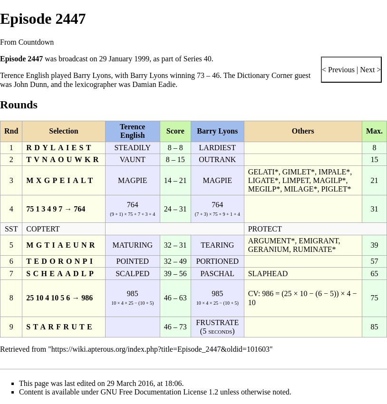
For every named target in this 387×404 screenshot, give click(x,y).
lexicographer (95, 84)
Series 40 (198, 59)
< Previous (338, 70)
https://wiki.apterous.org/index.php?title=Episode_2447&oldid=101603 (160, 349)
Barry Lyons (92, 75)
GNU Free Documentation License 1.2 (159, 392)
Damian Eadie (153, 84)
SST (11, 229)
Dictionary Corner (265, 75)
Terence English (24, 75)
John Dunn (30, 84)
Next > (369, 70)
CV (253, 293)
